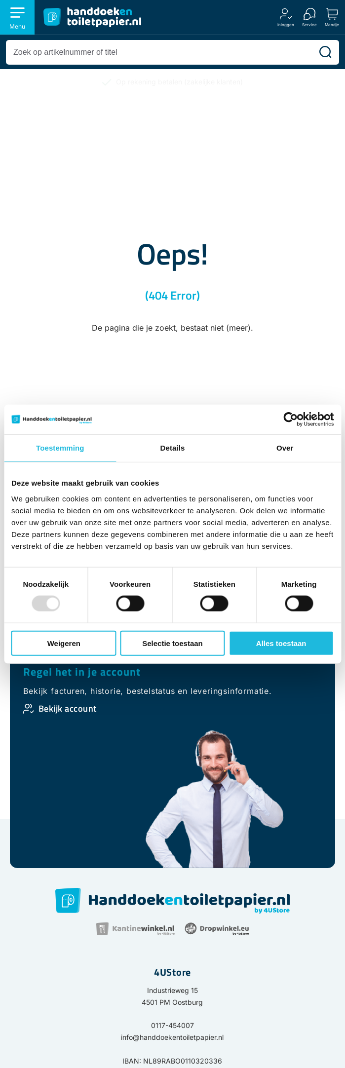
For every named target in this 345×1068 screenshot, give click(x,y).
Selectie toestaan (172, 643)
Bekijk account (67, 708)
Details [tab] (172, 448)
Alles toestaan (281, 643)
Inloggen (285, 24)
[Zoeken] (325, 52)
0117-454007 (172, 1025)
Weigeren (63, 643)
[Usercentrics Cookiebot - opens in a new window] (290, 419)
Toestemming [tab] (60, 448)
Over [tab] (285, 448)
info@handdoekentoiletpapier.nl (172, 1037)
